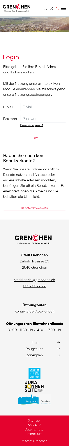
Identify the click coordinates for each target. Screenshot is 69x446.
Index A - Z (34, 425)
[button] (45, 8)
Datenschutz (34, 429)
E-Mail (8, 107)
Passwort (10, 118)
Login (34, 137)
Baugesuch (34, 348)
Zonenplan (34, 355)
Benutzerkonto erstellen (34, 207)
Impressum (34, 434)
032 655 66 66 (34, 286)
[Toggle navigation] (63, 8)
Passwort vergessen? (31, 125)
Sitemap (34, 420)
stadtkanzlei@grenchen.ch (34, 279)
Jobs (34, 342)
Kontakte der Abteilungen (34, 311)
